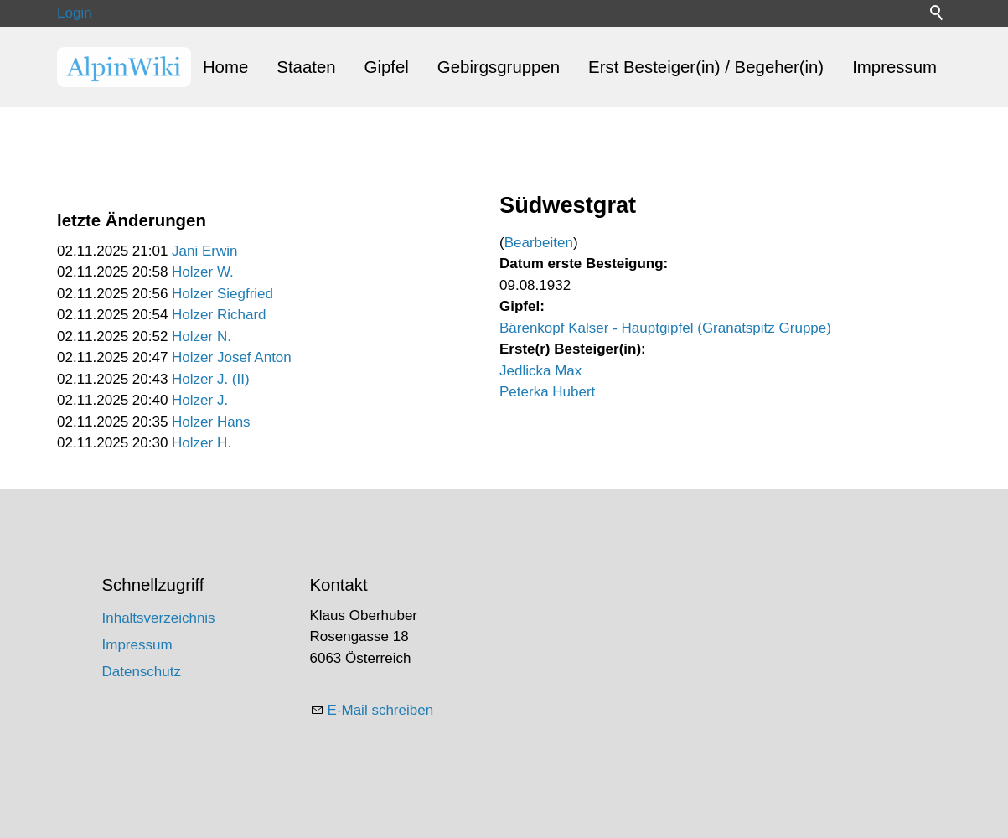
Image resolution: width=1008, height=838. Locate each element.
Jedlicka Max (540, 371)
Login (74, 13)
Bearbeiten (538, 243)
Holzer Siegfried (222, 294)
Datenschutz (142, 672)
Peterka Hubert (547, 392)
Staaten (306, 67)
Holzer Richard (219, 315)
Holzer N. (201, 336)
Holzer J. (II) (211, 379)
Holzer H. (201, 443)
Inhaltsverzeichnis (158, 618)
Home (225, 67)
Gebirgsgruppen (498, 67)
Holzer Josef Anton (232, 357)
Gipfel (386, 67)
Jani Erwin (204, 251)
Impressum (894, 67)
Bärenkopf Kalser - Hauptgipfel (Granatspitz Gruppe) (665, 328)
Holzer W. (203, 272)
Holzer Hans (211, 422)
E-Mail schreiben (381, 710)
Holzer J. (200, 400)
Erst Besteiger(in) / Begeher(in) (706, 67)
